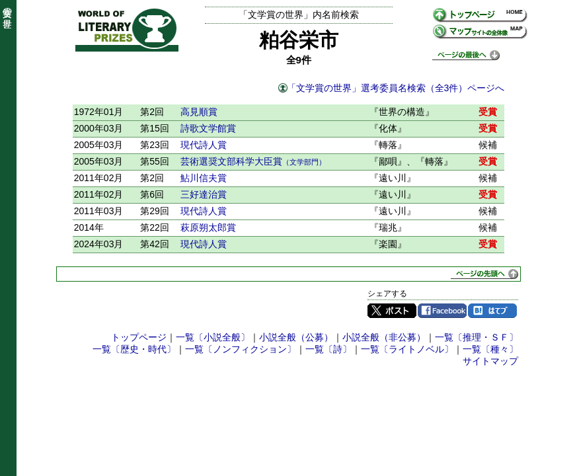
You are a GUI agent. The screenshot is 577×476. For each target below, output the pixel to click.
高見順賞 (198, 111)
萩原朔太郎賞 (208, 227)
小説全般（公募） (296, 337)
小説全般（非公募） (384, 337)
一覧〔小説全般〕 (213, 337)
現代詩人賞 (203, 144)
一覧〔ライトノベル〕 (407, 349)
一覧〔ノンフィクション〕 (240, 349)
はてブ (492, 310)
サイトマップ (490, 361)
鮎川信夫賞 (203, 178)
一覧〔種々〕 (490, 349)
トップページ (139, 337)
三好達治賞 (203, 194)
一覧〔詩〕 (328, 349)
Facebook (442, 310)
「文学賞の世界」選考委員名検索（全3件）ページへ (396, 88)
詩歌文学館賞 (208, 128)
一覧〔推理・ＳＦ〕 (476, 337)
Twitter (391, 310)
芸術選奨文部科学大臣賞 (253, 161)
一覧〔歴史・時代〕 (134, 349)
